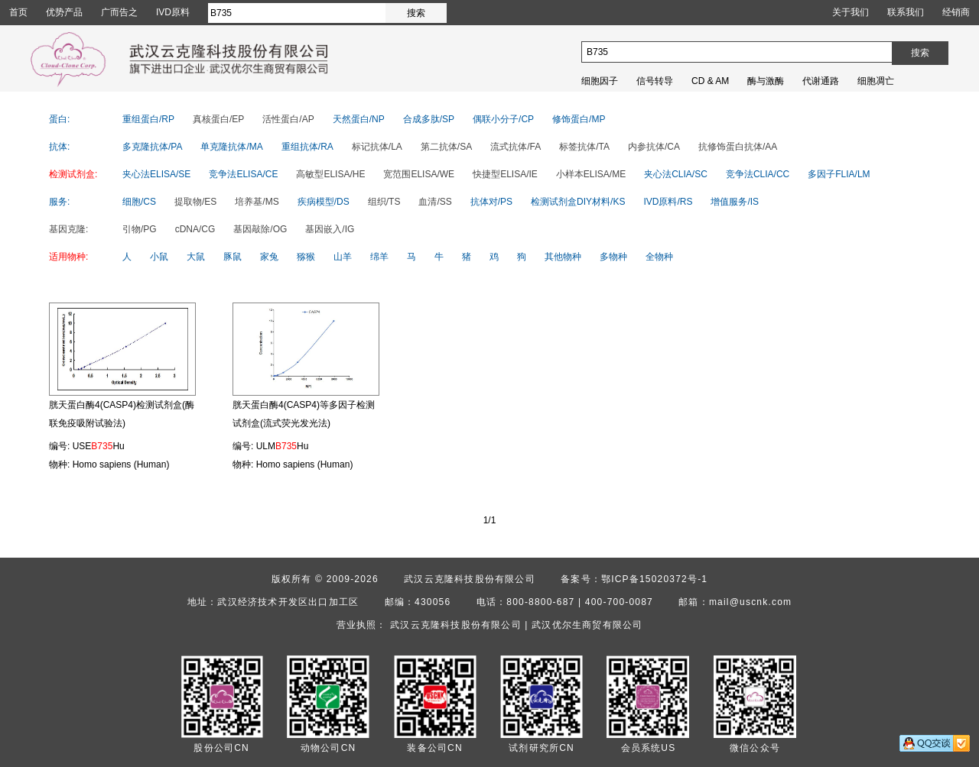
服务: (59, 201)
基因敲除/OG (260, 229)
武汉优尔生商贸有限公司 (587, 625)
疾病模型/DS (324, 201)
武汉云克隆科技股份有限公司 (469, 579)
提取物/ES (195, 201)
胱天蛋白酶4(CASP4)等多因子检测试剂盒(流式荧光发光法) (304, 414)
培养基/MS (256, 201)
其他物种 (563, 256)
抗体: (59, 146)
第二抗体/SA (446, 146)
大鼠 (196, 256)
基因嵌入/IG (329, 229)
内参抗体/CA (654, 146)
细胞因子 (599, 81)
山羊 (342, 256)
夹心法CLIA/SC (675, 174)
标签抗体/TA (584, 146)
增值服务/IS (735, 201)
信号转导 (654, 81)
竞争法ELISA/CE (243, 174)
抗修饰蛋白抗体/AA (737, 146)
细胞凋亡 (875, 81)
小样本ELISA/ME (591, 174)
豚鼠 (232, 256)
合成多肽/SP (428, 119)
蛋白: (59, 119)
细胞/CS (139, 201)
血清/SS (434, 201)
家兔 (269, 256)
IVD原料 (173, 12)
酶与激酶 (765, 81)
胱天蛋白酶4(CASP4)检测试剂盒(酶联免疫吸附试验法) (121, 414)
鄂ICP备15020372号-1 (654, 579)
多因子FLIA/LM (839, 174)
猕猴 (306, 256)
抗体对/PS (491, 201)
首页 (18, 12)
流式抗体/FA (515, 146)
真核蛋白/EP (218, 119)
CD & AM (710, 81)
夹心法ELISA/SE (156, 174)
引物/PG (139, 229)
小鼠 (159, 256)
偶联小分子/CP (503, 119)
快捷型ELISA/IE (505, 174)
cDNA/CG (195, 229)
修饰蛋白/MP (578, 119)
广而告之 (119, 12)
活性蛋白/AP (288, 119)
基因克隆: (68, 229)
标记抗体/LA (377, 146)
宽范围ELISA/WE (418, 174)
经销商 (956, 12)
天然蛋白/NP (359, 119)
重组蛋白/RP (148, 119)
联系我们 (905, 12)
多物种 (613, 256)
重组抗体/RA (307, 146)
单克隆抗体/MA (231, 146)
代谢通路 (820, 81)
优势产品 (64, 12)
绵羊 (379, 256)
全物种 (659, 256)
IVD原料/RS (667, 201)
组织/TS (384, 201)
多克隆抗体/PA (152, 146)
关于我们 (850, 12)
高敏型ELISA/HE (330, 174)
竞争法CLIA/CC (757, 174)
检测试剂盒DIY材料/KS (578, 201)
